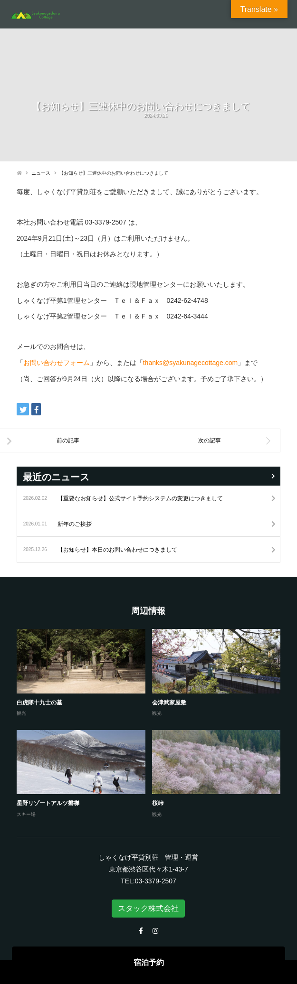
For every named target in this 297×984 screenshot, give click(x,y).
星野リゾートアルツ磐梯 (48, 803)
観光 (21, 713)
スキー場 (26, 814)
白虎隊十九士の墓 (39, 702)
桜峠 (157, 803)
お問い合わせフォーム (56, 362)
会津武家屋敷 (169, 702)
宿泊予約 (149, 962)
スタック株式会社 (148, 908)
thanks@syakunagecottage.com (190, 362)
